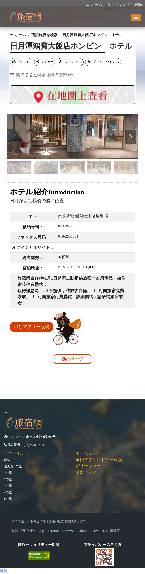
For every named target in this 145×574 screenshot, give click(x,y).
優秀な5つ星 (13, 466)
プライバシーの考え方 (102, 545)
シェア (43, 62)
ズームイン (70, 62)
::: (87, 5)
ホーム (96, 5)
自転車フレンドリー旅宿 (98, 459)
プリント (21, 62)
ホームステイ (88, 453)
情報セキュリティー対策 (39, 545)
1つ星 (8, 499)
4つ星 (8, 479)
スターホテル (16, 453)
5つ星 (8, 473)
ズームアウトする (103, 62)
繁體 (4, 571)
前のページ (72, 359)
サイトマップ (118, 5)
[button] (130, 137)
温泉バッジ (86, 472)
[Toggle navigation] (136, 17)
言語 (138, 5)
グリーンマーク (90, 466)
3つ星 (8, 486)
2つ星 (8, 492)
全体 (7, 460)
